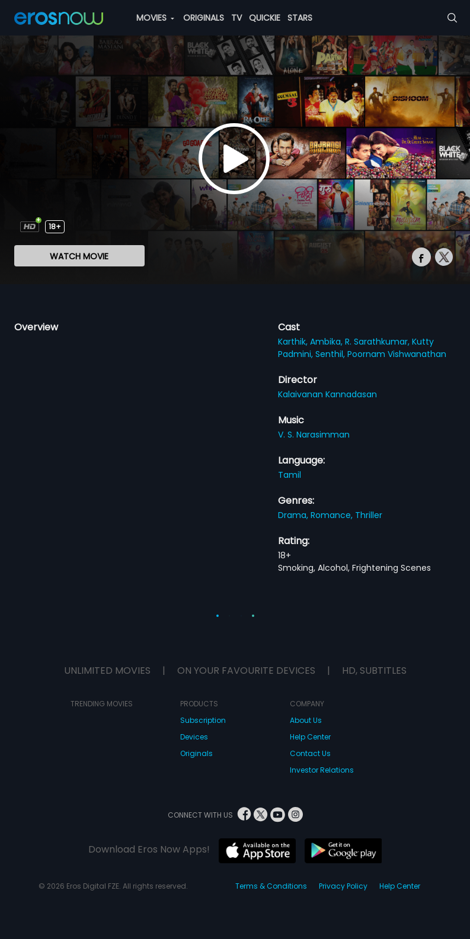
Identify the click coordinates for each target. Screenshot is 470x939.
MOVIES (155, 18)
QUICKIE (264, 18)
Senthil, (331, 354)
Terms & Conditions (271, 886)
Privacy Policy (343, 886)
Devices (194, 737)
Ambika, (327, 342)
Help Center (310, 737)
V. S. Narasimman (314, 434)
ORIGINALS (203, 18)
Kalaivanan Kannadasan (327, 394)
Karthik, (294, 342)
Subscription (203, 720)
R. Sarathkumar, (378, 342)
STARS (299, 18)
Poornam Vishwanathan (396, 354)
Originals (196, 753)
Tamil (289, 475)
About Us (306, 720)
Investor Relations (322, 770)
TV (236, 18)
